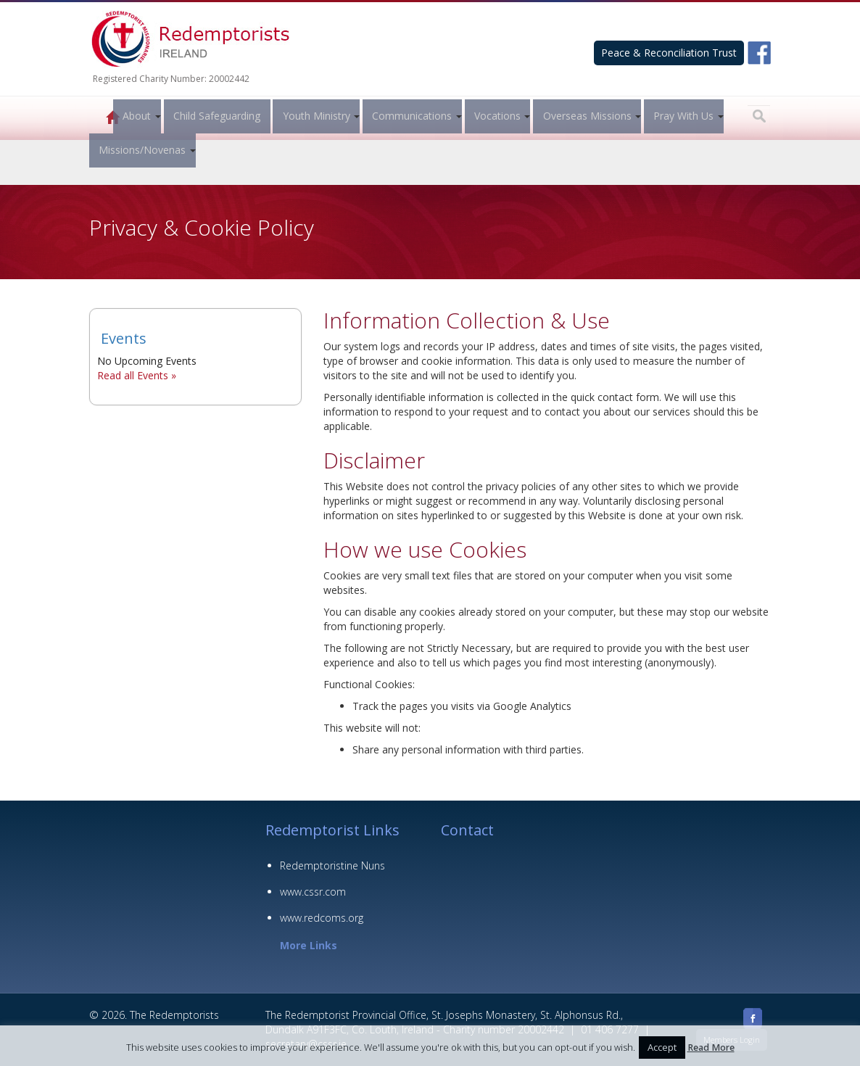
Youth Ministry (314, 116)
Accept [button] (662, 1047)
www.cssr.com (313, 891)
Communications (410, 116)
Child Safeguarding (214, 116)
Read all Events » (136, 375)
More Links (308, 945)
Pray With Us (681, 116)
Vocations (495, 116)
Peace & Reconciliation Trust (669, 52)
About (134, 116)
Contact (467, 830)
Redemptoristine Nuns (332, 865)
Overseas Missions (585, 116)
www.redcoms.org (321, 918)
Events (123, 338)
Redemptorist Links (332, 830)
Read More (711, 1047)
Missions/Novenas (142, 150)
